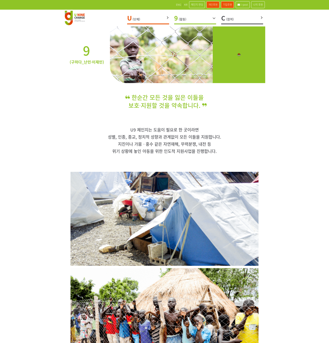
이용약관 (179, 320)
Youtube (237, 292)
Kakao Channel (226, 292)
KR (166, 5)
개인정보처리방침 (158, 320)
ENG (156, 5)
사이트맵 (136, 320)
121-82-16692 (146, 306)
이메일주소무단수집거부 (205, 320)
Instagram (215, 292)
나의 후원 (256, 5)
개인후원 (200, 5)
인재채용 (103, 320)
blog (248, 292)
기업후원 (218, 5)
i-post (237, 5)
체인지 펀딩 (180, 5)
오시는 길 (120, 320)
